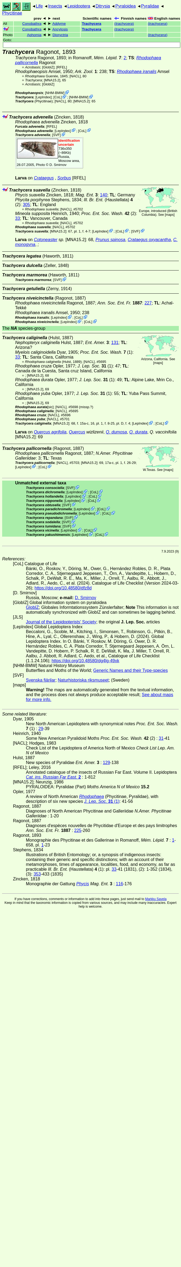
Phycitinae (12, 13)
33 (17, 218)
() (124, 24)
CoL (57, 97)
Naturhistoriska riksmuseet (83, 680)
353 (37, 874)
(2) (108, 213)
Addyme (59, 24)
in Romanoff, (94, 57)
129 (106, 762)
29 (40, 728)
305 (26, 204)
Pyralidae (150, 6)
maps (169, 215)
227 (148, 303)
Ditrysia (102, 6)
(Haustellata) (108, 199)
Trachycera (91, 24)
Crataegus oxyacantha (149, 239)
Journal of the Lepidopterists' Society (61, 622)
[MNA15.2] (52, 80)
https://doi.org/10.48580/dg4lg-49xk (85, 660)
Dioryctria (60, 35)
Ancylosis (60, 29)
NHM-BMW (55, 93)
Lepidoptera (78, 6)
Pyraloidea (125, 6)
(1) (106, 352)
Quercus (77, 432)
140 (103, 195)
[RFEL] (61, 67)
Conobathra (31, 24)
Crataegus (44, 178)
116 (119, 883)
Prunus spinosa (110, 239)
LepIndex (43, 97)
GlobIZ (48, 67)
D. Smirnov (57, 165)
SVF (56, 135)
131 (114, 342)
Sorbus (64, 178)
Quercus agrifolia (50, 432)
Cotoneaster (45, 239)
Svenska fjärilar (40, 680)
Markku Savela (155, 899)
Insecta (55, 6)
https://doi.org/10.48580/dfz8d (63, 588)
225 (77, 830)
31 (161, 738)
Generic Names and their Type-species (130, 670)
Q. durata (138, 432)
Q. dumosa (116, 432)
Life (39, 6)
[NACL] (75, 76)
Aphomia (34, 35)
